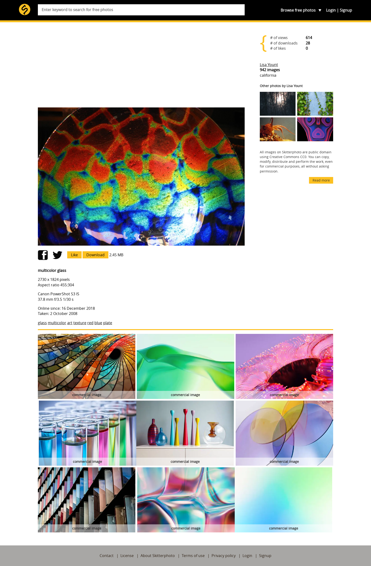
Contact (107, 555)
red (90, 322)
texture (79, 322)
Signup (346, 10)
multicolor (57, 322)
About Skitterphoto (158, 555)
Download (95, 254)
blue (98, 322)
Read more (321, 180)
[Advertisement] (141, 67)
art (69, 322)
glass (42, 322)
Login (331, 10)
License (127, 555)
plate (107, 322)
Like (74, 254)
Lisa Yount (269, 64)
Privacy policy (224, 555)
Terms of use (193, 555)
